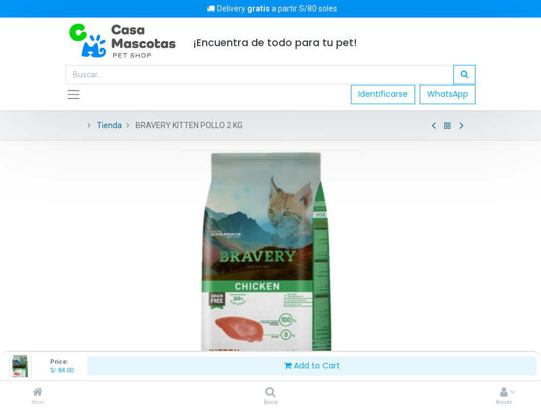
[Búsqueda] (464, 74)
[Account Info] (504, 392)
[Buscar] (270, 392)
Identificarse (383, 94)
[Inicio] (37, 392)
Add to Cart (312, 365)
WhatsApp (447, 94)
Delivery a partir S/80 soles (270, 8)
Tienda (109, 125)
